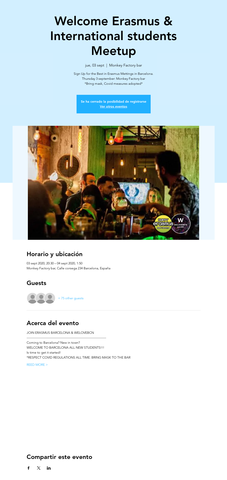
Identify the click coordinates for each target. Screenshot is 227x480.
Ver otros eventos (113, 106)
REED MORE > (37, 365)
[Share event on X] (39, 468)
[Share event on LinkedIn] (49, 468)
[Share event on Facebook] (29, 468)
